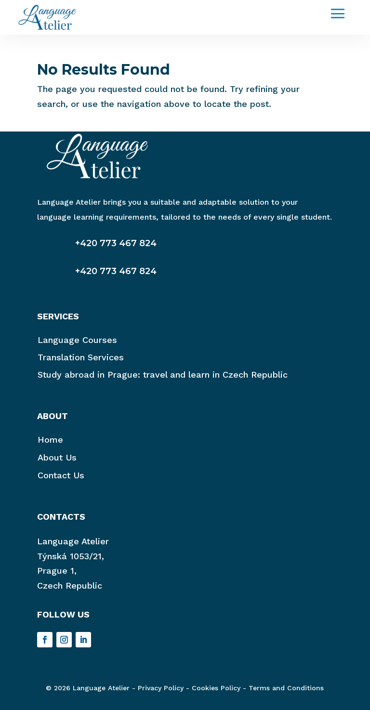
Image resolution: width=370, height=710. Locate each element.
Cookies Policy (216, 688)
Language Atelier (73, 541)
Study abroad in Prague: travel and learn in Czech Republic (163, 374)
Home (50, 439)
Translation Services (81, 357)
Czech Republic (69, 585)
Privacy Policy (161, 688)
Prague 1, (57, 570)
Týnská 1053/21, (70, 556)
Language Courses (77, 340)
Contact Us (61, 475)
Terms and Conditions (286, 688)
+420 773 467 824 (116, 243)
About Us (57, 457)
